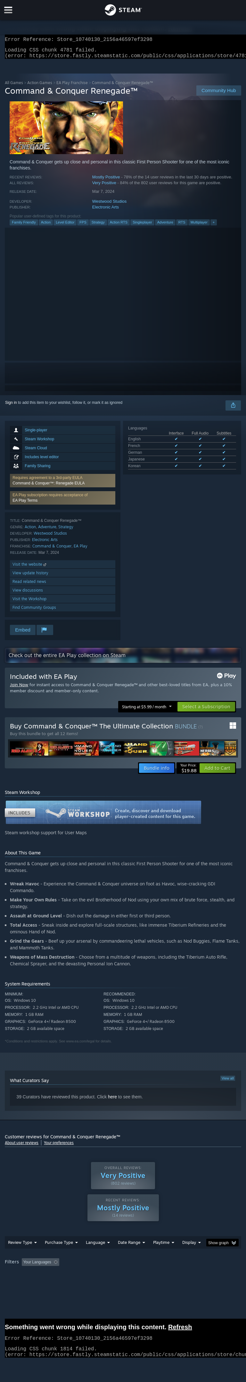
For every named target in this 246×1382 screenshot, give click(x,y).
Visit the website (29, 568)
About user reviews (21, 1146)
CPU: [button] (55, 1283)
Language (95, 1255)
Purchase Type (59, 1255)
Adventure (165, 226)
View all (228, 1082)
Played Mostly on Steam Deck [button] (197, 1275)
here (112, 1100)
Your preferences (59, 1146)
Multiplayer (199, 226)
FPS (82, 226)
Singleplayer (142, 226)
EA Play (80, 549)
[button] (62, 484)
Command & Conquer (51, 549)
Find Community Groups (34, 611)
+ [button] (214, 226)
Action (46, 226)
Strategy (98, 226)
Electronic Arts (105, 210)
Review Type (20, 1255)
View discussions (27, 594)
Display (189, 1255)
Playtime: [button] (151, 1275)
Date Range (129, 1255)
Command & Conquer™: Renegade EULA (48, 487)
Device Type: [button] (105, 1283)
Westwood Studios (109, 205)
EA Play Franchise (72, 86)
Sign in (11, 406)
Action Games (39, 86)
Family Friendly (24, 226)
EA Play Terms (24, 504)
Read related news (29, 585)
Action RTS (118, 226)
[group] (123, 1279)
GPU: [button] (76, 1283)
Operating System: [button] (22, 1283)
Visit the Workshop (29, 602)
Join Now (19, 688)
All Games (14, 86)
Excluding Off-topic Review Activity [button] (101, 1275)
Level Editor (65, 226)
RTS (181, 226)
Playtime (161, 1255)
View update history (30, 576)
